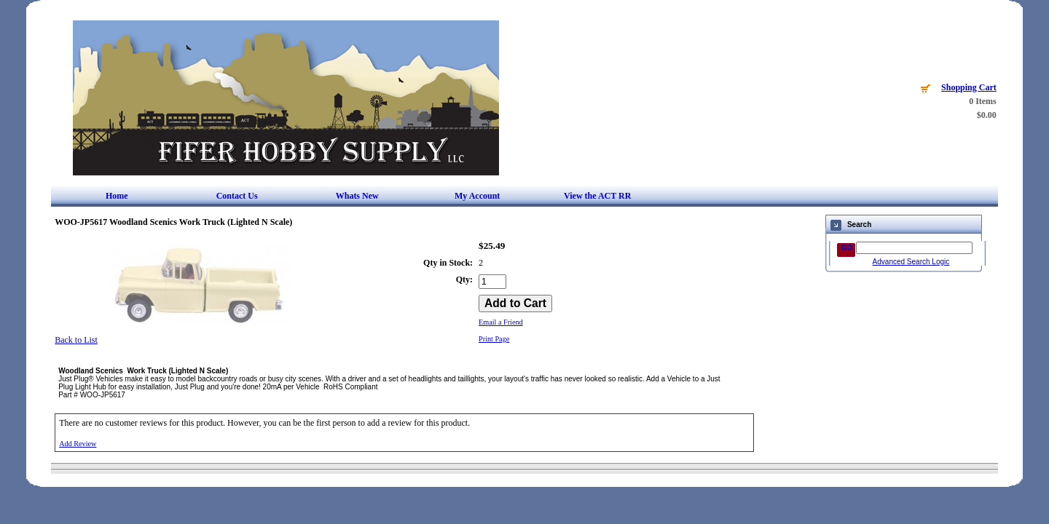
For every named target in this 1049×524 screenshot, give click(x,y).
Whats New (357, 196)
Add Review (77, 444)
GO (847, 248)
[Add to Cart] (515, 303)
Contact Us (237, 196)
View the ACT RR (597, 196)
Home (117, 196)
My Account (477, 196)
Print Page (494, 339)
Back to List (76, 340)
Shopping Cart (969, 87)
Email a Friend (501, 322)
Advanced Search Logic (911, 262)
